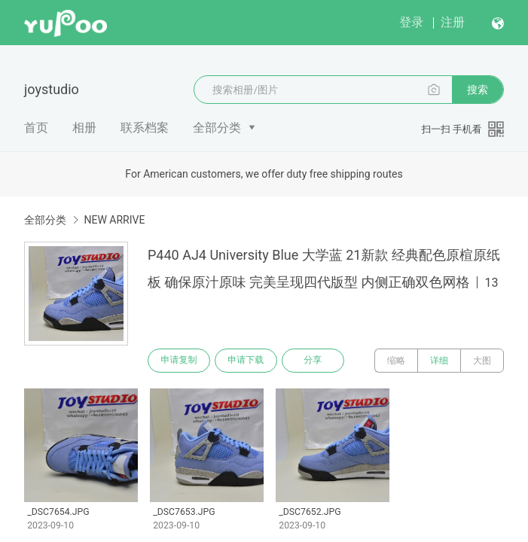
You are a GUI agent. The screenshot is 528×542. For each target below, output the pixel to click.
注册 (453, 22)
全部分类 (217, 127)
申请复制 (179, 360)
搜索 (477, 90)
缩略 (396, 360)
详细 (439, 360)
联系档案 (145, 127)
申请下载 (247, 360)
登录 (411, 22)
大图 (482, 360)
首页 (36, 127)
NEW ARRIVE (114, 220)
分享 (315, 360)
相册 (84, 127)
